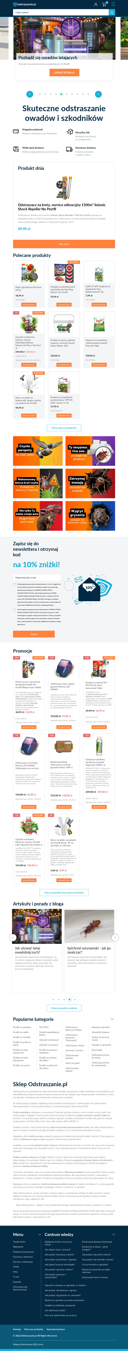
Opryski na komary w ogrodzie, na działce (65, 1287)
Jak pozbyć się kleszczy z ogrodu (61, 1292)
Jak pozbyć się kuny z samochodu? (55, 1277)
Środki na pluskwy (22, 1029)
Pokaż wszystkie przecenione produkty (64, 894)
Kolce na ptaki (72, 1064)
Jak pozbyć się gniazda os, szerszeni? (63, 1297)
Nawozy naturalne (101, 1029)
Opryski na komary (48, 1046)
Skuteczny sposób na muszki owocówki (64, 1302)
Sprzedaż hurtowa (56, 1331)
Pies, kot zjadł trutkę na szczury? (61, 1317)
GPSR (16, 1268)
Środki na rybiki (20, 1034)
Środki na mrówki (21, 1039)
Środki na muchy (21, 1067)
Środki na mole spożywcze (20, 1053)
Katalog (17, 1331)
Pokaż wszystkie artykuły (64, 1009)
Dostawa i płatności (23, 1258)
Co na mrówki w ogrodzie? (95, 1266)
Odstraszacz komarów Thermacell (71, 1039)
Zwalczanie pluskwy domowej (97, 1243)
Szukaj (112, 12)
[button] (40, 96)
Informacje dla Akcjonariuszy (20, 1290)
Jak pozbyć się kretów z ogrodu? (61, 1261)
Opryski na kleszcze (49, 1041)
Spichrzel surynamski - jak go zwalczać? (90, 952)
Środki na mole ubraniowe (20, 1060)
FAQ (15, 1273)
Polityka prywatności (23, 1253)
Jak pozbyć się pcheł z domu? (96, 1256)
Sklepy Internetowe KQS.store (28, 1346)
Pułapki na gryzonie (101, 1046)
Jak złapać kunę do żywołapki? (60, 1266)
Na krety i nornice (74, 1052)
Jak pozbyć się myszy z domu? (59, 1256)
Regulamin (18, 1248)
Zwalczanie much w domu (95, 1279)
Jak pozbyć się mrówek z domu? (98, 1261)
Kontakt (17, 1283)
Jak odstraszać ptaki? (55, 1312)
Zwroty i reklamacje (23, 1263)
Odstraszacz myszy (74, 1047)
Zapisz (34, 636)
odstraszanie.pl (24, 4)
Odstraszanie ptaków (72, 1058)
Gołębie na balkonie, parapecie (60, 1307)
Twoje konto (96, 4)
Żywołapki (97, 1051)
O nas (16, 1278)
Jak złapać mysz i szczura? (57, 1251)
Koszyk (104, 2)
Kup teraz (64, 245)
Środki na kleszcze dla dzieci (48, 1068)
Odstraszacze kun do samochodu (100, 1065)
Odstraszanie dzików (72, 1071)
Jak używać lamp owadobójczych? (28, 952)
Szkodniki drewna (100, 1034)
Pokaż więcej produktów (64, 429)
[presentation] (29, 96)
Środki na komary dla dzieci (48, 1060)
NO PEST (44, 1029)
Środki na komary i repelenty (48, 1053)
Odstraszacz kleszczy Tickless (73, 1030)
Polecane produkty (33, 1331)
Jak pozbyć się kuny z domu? (59, 1271)
